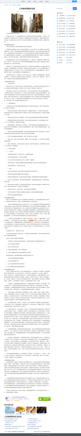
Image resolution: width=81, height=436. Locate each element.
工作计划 (70, 62)
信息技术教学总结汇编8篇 (10, 420)
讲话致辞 (29, 1)
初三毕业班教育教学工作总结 (11, 418)
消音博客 (38, 434)
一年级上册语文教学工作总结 (11, 428)
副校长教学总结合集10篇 (33, 428)
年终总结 (70, 57)
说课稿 (60, 57)
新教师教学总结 (8, 424)
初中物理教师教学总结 (33, 422)
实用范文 (23, 1)
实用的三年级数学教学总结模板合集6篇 (16, 431)
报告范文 (35, 1)
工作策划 (61, 60)
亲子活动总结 (71, 20)
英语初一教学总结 (32, 424)
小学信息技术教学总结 (33, 418)
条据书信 (41, 1)
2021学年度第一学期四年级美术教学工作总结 (15, 426)
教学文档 (47, 1)
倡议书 (69, 60)
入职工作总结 (61, 28)
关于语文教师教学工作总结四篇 (35, 426)
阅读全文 (30, 11)
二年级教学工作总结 (9, 422)
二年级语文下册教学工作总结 (34, 420)
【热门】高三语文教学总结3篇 (43, 431)
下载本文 (35, 11)
